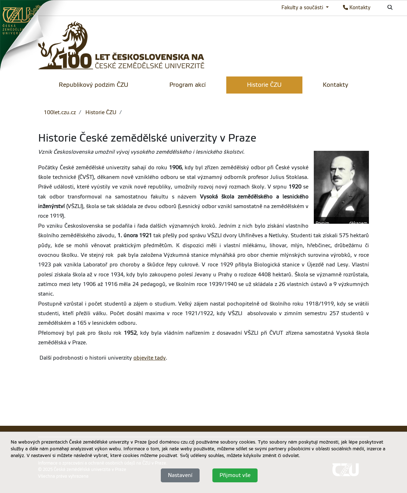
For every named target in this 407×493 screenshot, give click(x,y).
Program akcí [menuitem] (187, 84)
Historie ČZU (100, 112)
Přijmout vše (235, 475)
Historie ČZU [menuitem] (264, 84)
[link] (35, 35)
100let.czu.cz (60, 112)
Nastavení (180, 475)
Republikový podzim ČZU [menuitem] (93, 84)
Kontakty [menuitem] (335, 84)
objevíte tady (149, 358)
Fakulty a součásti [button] (302, 7)
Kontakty (356, 7)
